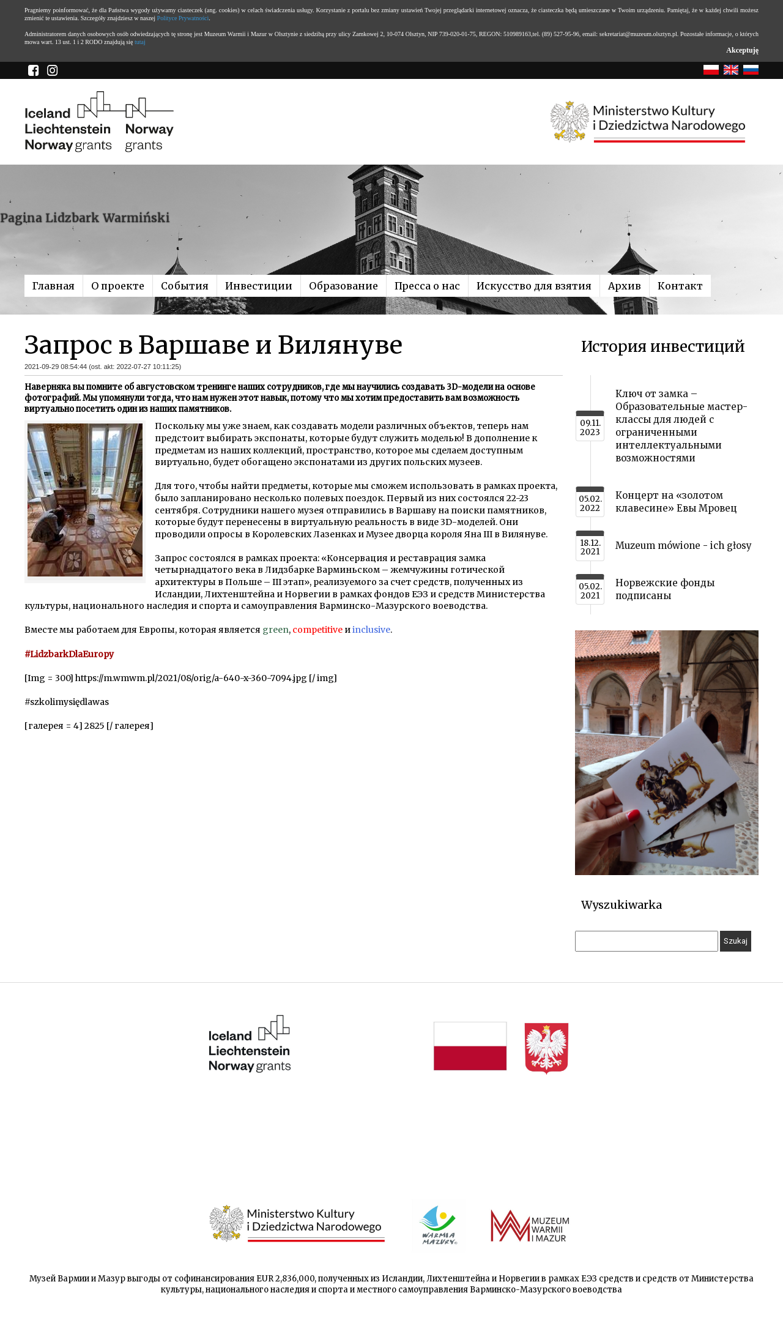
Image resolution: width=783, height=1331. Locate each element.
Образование (343, 286)
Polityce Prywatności (183, 18)
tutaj (140, 42)
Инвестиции (258, 286)
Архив (624, 286)
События (185, 286)
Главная (53, 286)
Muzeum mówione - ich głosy (683, 545)
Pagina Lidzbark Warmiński (85, 218)
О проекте (117, 286)
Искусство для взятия (534, 286)
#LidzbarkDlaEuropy (69, 654)
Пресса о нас (427, 286)
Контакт (680, 286)
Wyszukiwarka (621, 905)
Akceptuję (742, 50)
